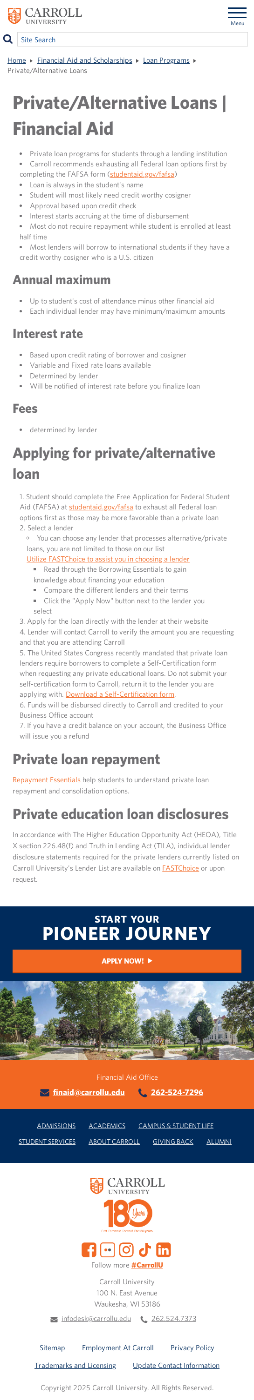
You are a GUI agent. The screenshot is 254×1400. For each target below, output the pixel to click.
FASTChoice (180, 868)
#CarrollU (147, 1265)
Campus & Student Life (175, 1125)
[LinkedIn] (163, 1249)
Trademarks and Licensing (75, 1365)
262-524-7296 (177, 1092)
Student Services (47, 1141)
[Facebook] (89, 1249)
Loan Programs (166, 60)
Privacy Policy (192, 1347)
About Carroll (114, 1141)
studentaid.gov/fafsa (142, 174)
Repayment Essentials (47, 779)
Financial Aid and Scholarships (84, 60)
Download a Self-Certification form (120, 694)
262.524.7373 (173, 1318)
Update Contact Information (176, 1365)
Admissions (56, 1125)
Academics (107, 1125)
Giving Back (173, 1141)
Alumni (219, 1141)
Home (16, 60)
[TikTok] (144, 1249)
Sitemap (52, 1347)
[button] (236, 1382)
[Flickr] (107, 1249)
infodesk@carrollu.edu (96, 1318)
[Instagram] (126, 1249)
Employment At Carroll (118, 1347)
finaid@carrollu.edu (89, 1092)
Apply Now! (123, 961)
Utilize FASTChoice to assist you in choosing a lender (108, 559)
